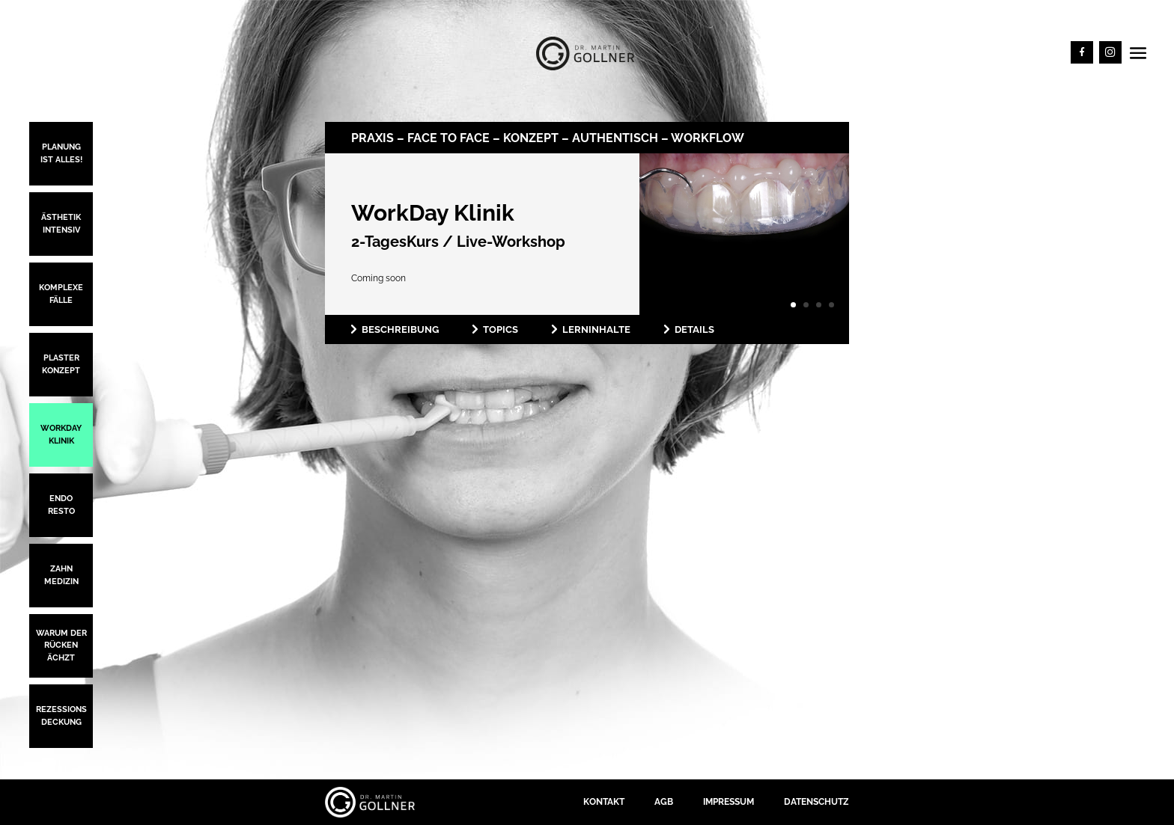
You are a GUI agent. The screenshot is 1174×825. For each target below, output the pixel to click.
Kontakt (603, 802)
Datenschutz (816, 802)
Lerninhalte (596, 329)
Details (694, 329)
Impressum (728, 802)
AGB (663, 802)
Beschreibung (400, 329)
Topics (500, 329)
